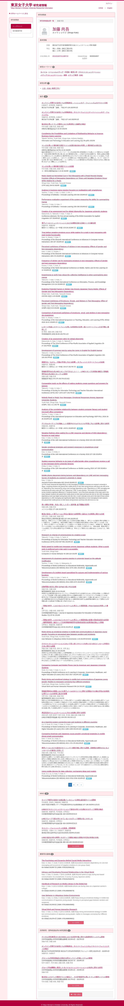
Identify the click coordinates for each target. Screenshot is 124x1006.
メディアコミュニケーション (52, 75)
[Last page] (81, 785)
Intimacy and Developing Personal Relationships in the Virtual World (68, 872)
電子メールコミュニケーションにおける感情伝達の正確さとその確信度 (69, 223)
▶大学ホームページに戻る (18, 13)
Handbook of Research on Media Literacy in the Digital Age (64, 884)
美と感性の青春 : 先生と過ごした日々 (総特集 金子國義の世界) (65, 504)
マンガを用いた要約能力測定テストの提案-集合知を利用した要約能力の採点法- (72, 145)
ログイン (109, 3)
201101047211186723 (60, 56)
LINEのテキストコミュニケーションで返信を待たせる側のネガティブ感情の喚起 (72, 809)
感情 (65, 75)
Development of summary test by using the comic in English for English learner (72, 350)
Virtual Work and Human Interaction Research (59, 909)
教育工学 (74, 72)
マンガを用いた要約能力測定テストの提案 (58, 166)
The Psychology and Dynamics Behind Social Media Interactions (66, 860)
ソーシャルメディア (56, 72)
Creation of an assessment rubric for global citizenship (62, 339)
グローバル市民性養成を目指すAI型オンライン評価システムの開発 (67, 958)
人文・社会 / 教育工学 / (51, 88)
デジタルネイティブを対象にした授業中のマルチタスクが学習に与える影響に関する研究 (75, 423)
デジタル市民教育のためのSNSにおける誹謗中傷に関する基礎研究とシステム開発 (73, 937)
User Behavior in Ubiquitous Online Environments (61, 895)
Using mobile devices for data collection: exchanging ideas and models (69, 771)
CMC (81, 75)
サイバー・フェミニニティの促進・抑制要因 (58, 828)
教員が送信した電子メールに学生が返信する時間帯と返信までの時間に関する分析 (73, 514)
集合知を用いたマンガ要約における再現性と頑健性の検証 (64, 124)
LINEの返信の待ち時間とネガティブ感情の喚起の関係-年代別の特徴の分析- (70, 837)
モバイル (44, 72)
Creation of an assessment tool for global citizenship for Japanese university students (74, 211)
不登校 (67, 72)
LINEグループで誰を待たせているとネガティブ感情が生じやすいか (67, 819)
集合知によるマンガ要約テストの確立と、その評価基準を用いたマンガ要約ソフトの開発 (75, 977)
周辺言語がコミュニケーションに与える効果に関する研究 (64, 713)
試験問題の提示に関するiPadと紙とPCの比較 (59, 587)
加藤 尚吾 (60, 29)
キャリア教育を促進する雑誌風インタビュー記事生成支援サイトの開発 (69, 800)
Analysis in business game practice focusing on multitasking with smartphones (72, 190)
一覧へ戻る (76, 994)
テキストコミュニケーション (89, 72)
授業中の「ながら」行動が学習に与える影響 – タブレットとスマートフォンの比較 (73, 362)
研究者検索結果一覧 (47, 21)
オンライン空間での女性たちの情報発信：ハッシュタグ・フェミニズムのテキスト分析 (75, 103)
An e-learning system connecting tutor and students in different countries (69, 722)
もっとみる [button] (75, 846)
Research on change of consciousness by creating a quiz (64, 535)
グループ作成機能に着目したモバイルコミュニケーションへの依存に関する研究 (72, 967)
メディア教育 (73, 75)
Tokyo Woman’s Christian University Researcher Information (32, 8)
